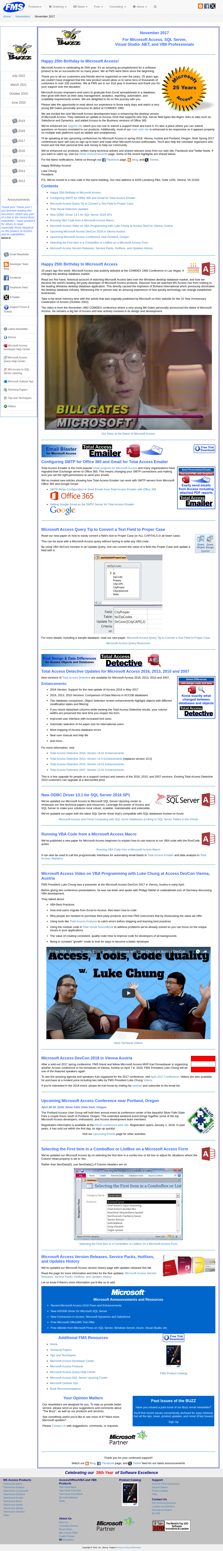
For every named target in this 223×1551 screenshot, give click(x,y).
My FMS (156, 1513)
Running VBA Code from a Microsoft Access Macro (82, 220)
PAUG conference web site (111, 1125)
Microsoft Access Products (66, 1366)
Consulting (118, 6)
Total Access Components (15, 1491)
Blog (133, 159)
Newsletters (22, 16)
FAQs (154, 1494)
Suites (6, 1515)
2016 (18, 151)
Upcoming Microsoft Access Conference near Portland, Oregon (89, 237)
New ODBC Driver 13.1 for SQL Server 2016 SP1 (81, 214)
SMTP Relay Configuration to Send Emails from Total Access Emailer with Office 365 (103, 494)
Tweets (151, 159)
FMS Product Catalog (173, 1359)
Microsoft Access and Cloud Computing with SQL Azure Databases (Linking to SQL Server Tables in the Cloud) (128, 819)
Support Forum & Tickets (16, 309)
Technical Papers (61, 1349)
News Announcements (93, 154)
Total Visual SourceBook (98, 927)
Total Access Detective (76, 677)
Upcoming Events (104, 1134)
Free (98, 6)
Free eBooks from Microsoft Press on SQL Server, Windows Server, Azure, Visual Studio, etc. (109, 1327)
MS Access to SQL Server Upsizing (16, 371)
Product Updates (160, 1491)
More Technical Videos (128, 1043)
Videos (148, 1080)
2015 (18, 161)
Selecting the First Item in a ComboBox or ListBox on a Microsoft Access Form (99, 242)
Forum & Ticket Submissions (166, 1484)
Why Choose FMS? (68, 1533)
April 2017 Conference (165, 1076)
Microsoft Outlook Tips (64, 1383)
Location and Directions (163, 1506)
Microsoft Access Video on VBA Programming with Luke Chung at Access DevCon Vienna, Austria (111, 225)
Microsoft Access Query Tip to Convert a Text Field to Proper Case (91, 203)
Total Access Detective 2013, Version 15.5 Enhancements (86, 758)
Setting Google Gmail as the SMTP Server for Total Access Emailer (92, 509)
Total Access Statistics (14, 1512)
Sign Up (174, 1421)
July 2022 (18, 75)
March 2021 (18, 84)
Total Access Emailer (160, 855)
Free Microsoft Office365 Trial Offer (73, 1322)
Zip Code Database (68, 1497)
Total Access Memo (12, 1501)
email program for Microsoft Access (115, 468)
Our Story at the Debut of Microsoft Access (128, 433)
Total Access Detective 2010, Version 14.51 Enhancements (87, 764)
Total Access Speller (13, 1505)
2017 (18, 141)
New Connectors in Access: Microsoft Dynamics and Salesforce (90, 1316)
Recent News (65, 1529)
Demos (10, 337)
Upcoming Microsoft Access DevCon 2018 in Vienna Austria (87, 231)
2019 (18, 121)
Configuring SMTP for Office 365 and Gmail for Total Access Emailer (92, 198)
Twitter (134, 1463)
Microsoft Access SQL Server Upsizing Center (79, 1377)
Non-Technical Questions (164, 1503)
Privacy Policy (123, 1547)
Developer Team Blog (16, 266)
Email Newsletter (16, 254)
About (139, 6)
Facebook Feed (16, 287)
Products (35, 6)
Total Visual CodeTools (70, 1490)
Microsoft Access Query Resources (128, 643)
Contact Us (59, 1425)
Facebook (112, 159)
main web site (140, 129)
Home (7, 16)
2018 (18, 131)
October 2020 (18, 93)
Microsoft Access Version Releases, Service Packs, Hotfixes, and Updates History (101, 248)
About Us (63, 1522)
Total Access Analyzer (83, 921)
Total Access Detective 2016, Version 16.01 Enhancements (87, 753)
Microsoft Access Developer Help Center (17, 347)
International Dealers (162, 1510)
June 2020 (19, 102)
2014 (18, 171)
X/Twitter (12, 297)
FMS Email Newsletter (19, 33)
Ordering (57, 6)
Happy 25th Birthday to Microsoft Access (75, 192)
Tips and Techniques (63, 1355)
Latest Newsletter (16, 329)
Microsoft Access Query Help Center (73, 1372)
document (7, 214)
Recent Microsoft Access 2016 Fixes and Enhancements (86, 1305)
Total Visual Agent (67, 1487)
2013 (18, 181)
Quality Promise (66, 1536)
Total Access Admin (12, 1484)
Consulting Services (68, 1526)
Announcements (19, 199)
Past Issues (205, 1416)
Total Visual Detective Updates (69, 209)
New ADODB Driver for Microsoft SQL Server (79, 1311)
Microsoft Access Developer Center (72, 1361)
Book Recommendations (65, 1388)
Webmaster (136, 1547)
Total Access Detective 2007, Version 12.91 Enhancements (87, 769)
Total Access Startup (13, 1508)
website (137, 1085)
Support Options (160, 1487)
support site (75, 126)
